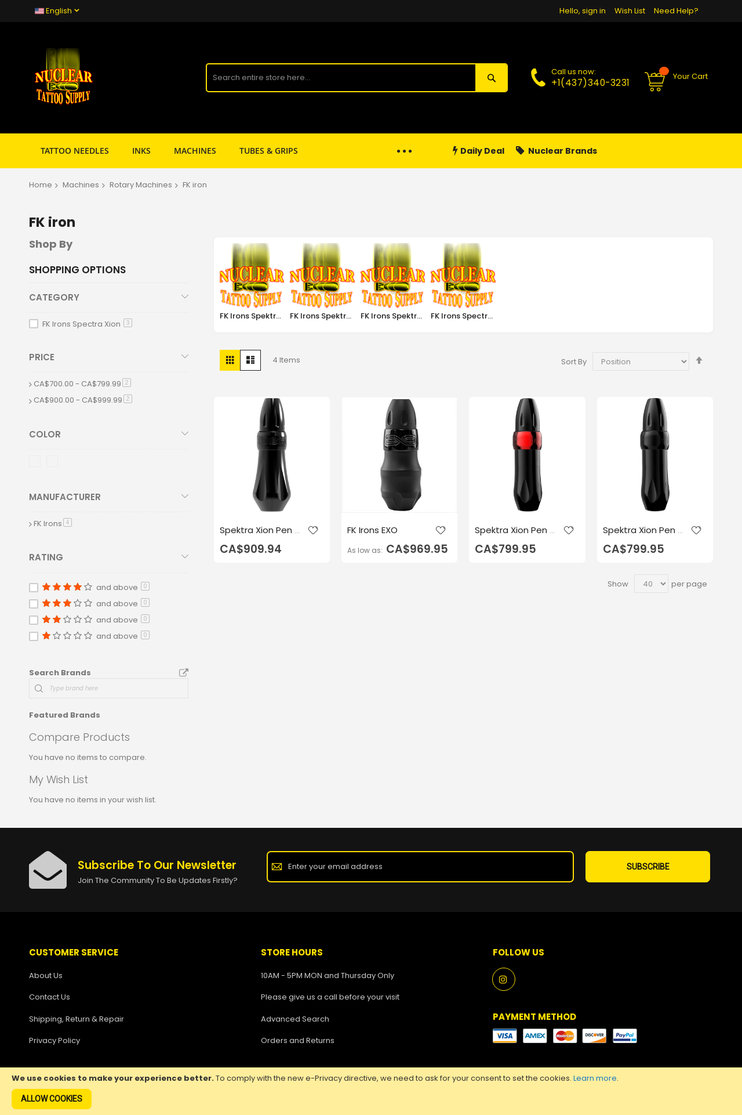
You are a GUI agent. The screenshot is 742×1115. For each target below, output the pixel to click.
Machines (81, 184)
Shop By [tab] (50, 244)
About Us (46, 975)
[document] (371, 1091)
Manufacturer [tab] (65, 497)
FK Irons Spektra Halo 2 (393, 315)
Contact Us (49, 996)
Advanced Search (295, 1019)
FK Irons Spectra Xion (463, 315)
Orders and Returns (297, 1040)
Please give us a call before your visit (330, 996)
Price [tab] (41, 357)
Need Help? (676, 10)
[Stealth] (54, 463)
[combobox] (340, 77)
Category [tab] (54, 297)
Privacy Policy (54, 1040)
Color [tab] (45, 434)
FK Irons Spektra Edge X (322, 315)
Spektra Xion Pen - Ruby (514, 536)
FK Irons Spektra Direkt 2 (252, 315)
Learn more (595, 1078)
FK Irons (53, 523)
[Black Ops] (37, 463)
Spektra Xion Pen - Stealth (642, 536)
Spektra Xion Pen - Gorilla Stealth (259, 536)
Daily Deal (478, 151)
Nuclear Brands (556, 151)
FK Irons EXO (372, 530)
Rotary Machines (141, 184)
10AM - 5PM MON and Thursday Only (327, 975)
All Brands (183, 673)
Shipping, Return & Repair (76, 1019)
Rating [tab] (46, 557)
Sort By (574, 361)
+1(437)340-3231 (590, 83)
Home (40, 184)
